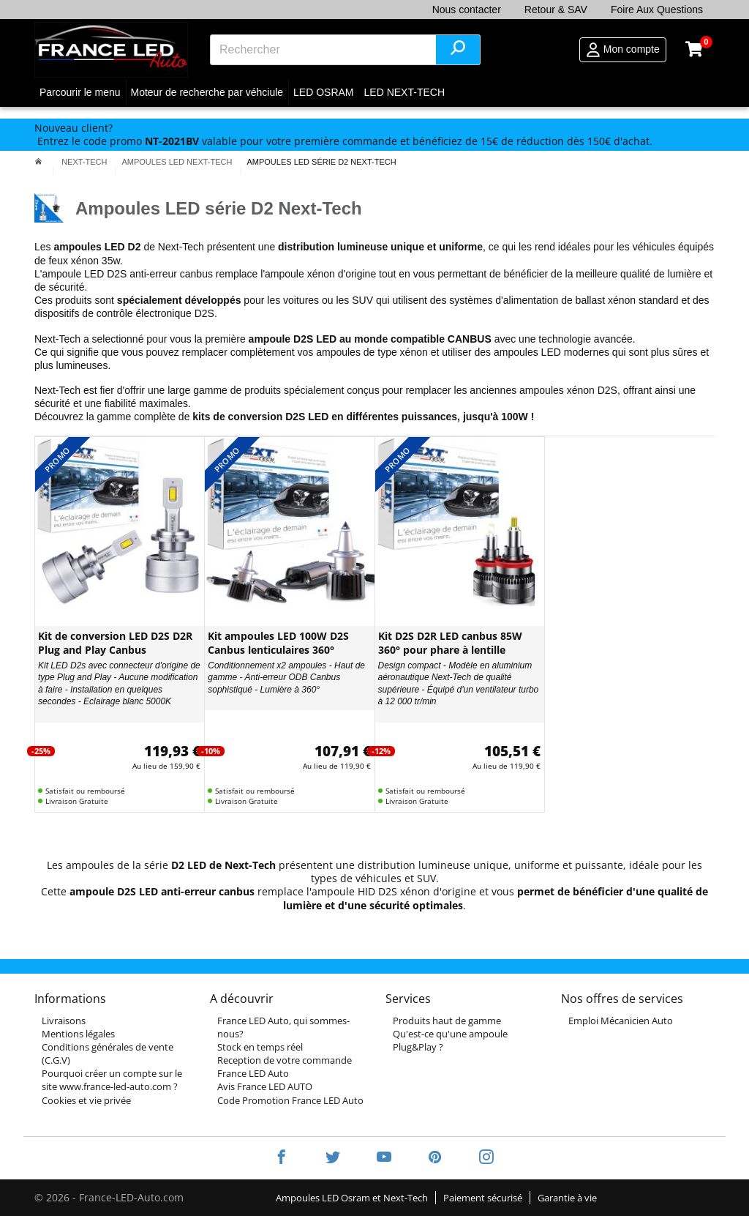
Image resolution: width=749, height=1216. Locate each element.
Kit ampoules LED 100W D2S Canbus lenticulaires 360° (278, 643)
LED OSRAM (323, 92)
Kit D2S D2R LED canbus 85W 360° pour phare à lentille (450, 643)
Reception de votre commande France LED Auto (284, 1066)
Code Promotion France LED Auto (290, 1100)
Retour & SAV (555, 9)
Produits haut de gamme (447, 1020)
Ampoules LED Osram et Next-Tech (352, 1197)
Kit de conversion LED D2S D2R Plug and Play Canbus (115, 643)
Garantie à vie (567, 1197)
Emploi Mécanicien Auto (620, 1020)
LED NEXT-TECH (404, 92)
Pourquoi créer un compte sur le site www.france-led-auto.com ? (112, 1080)
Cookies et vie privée (86, 1100)
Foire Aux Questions (657, 9)
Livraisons (64, 1020)
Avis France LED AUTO (264, 1086)
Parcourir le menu (80, 92)
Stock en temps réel (260, 1046)
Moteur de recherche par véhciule (207, 92)
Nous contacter (466, 9)
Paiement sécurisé (482, 1197)
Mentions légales (78, 1033)
